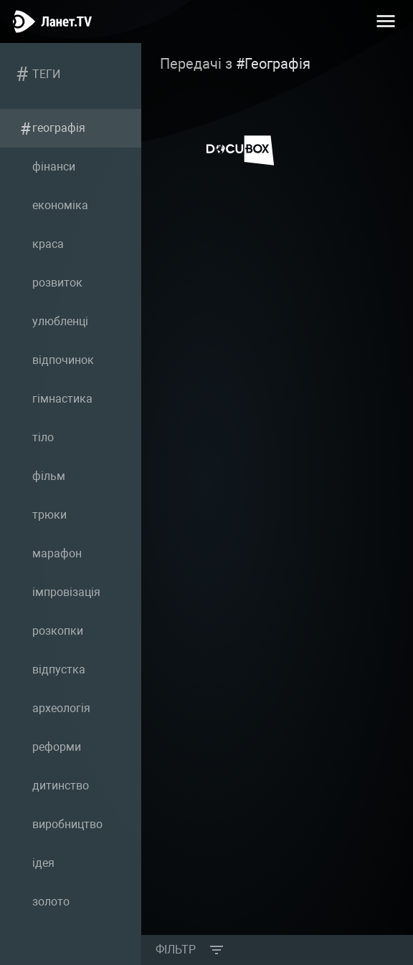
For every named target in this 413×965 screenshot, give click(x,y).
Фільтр (176, 949)
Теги (46, 74)
